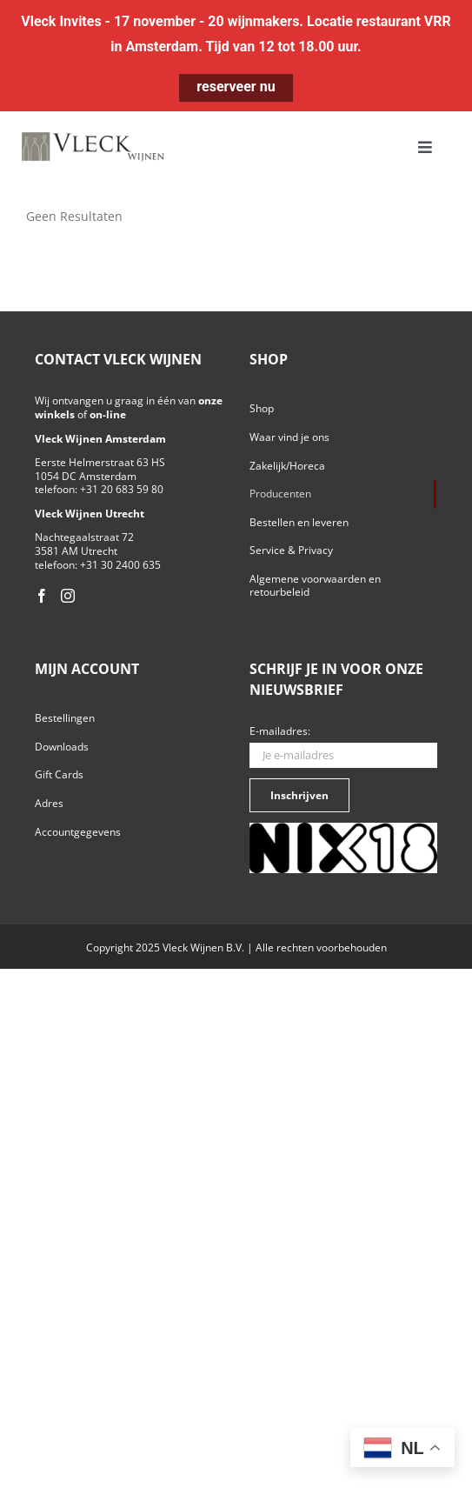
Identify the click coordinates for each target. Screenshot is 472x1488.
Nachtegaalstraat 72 (84, 537)
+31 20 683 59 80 (121, 489)
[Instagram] (68, 596)
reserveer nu (235, 86)
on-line (108, 414)
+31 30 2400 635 (120, 564)
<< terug (50, 232)
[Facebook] (42, 596)
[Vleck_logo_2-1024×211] (93, 137)
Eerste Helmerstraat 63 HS (100, 462)
